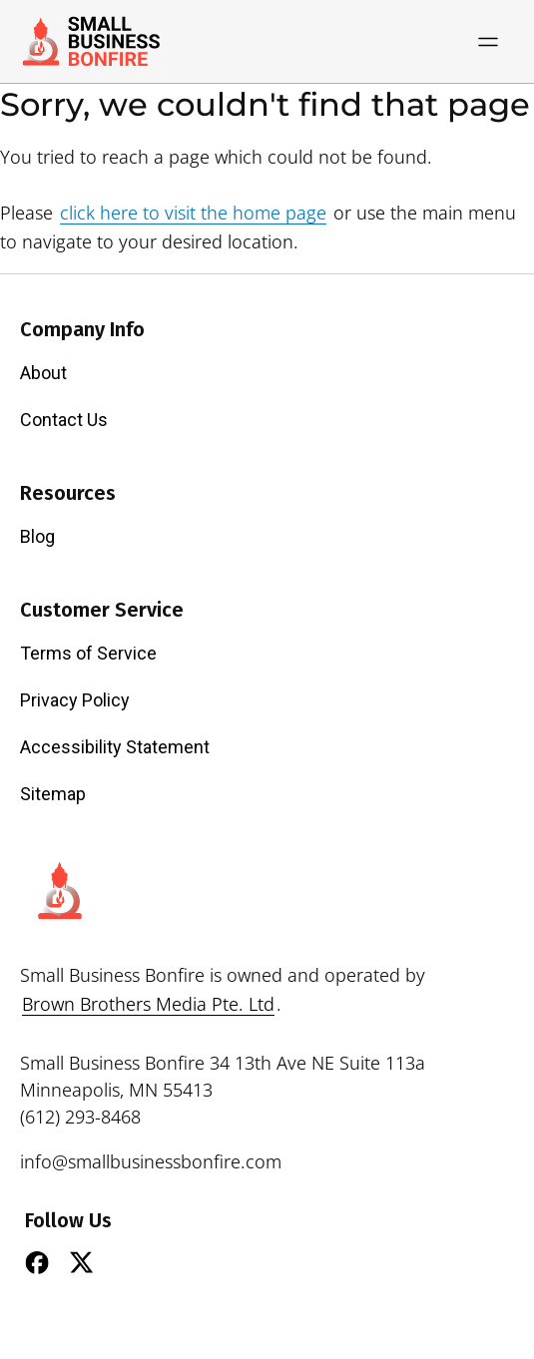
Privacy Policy (75, 699)
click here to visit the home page (193, 213)
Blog (37, 536)
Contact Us (64, 419)
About (43, 372)
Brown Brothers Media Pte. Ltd (148, 1004)
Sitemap (53, 793)
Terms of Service (88, 653)
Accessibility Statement (115, 746)
